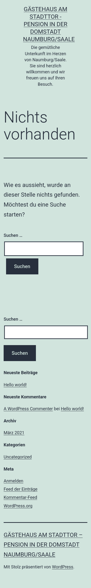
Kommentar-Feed (20, 497)
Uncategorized (18, 456)
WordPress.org (18, 505)
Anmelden (13, 480)
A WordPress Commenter (28, 408)
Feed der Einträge (20, 489)
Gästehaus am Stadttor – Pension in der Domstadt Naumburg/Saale (43, 545)
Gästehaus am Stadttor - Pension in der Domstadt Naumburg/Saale (49, 24)
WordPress (62, 566)
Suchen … (13, 235)
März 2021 (14, 432)
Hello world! (15, 384)
